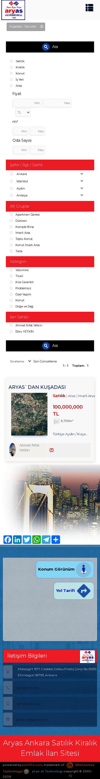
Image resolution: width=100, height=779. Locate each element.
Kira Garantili (22, 282)
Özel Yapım (20, 294)
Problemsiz (20, 288)
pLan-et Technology (43, 771)
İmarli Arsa (20, 233)
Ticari (16, 276)
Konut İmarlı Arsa (25, 245)
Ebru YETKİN (22, 331)
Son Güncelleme (42, 361)
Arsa (16, 86)
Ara (50, 47)
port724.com (32, 765)
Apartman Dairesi (25, 214)
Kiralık (17, 67)
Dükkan (18, 221)
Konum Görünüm (65, 569)
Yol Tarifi (74, 590)
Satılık (17, 61)
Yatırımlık (19, 270)
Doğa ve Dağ (21, 306)
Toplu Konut (21, 239)
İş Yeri (17, 79)
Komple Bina (22, 227)
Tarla (16, 251)
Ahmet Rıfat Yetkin (26, 325)
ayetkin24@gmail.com (25, 720)
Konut (17, 73)
